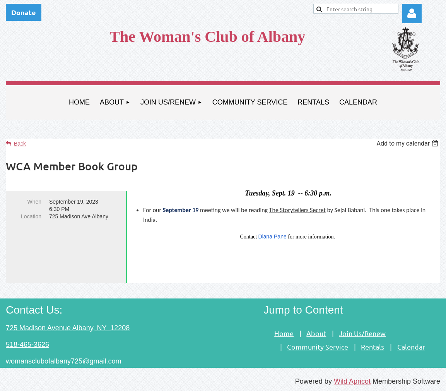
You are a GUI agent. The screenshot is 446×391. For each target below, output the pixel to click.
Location (31, 216)
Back (20, 144)
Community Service (317, 347)
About (316, 333)
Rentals (372, 347)
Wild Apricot (352, 381)
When (34, 202)
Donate (23, 12)
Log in (412, 13)
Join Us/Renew (362, 333)
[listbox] (408, 143)
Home (284, 333)
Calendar (411, 347)
